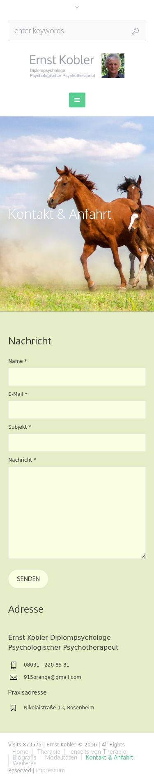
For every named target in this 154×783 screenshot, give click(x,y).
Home (20, 752)
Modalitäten (61, 757)
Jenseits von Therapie (97, 752)
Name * (17, 361)
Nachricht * (22, 460)
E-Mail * (17, 394)
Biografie (25, 757)
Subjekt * (19, 427)
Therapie (48, 752)
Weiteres (25, 763)
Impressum (50, 770)
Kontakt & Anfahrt (109, 757)
